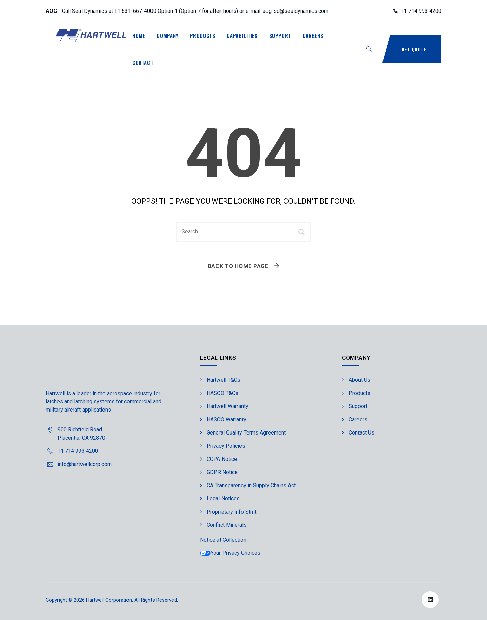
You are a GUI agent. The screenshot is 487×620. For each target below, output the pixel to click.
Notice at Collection (223, 540)
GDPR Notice (222, 472)
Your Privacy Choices (230, 553)
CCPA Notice (222, 459)
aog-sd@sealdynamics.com (295, 11)
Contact (142, 62)
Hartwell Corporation (109, 600)
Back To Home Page (238, 266)
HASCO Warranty (226, 419)
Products (202, 35)
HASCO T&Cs (222, 393)
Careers (313, 35)
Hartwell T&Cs (223, 380)
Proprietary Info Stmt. (232, 512)
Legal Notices (223, 498)
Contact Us (361, 432)
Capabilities (242, 35)
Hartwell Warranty (227, 406)
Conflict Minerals (227, 525)
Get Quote (414, 49)
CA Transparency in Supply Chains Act (251, 485)
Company (167, 35)
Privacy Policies (226, 446)
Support (280, 35)
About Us (359, 380)
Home (138, 35)
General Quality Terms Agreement (246, 432)
